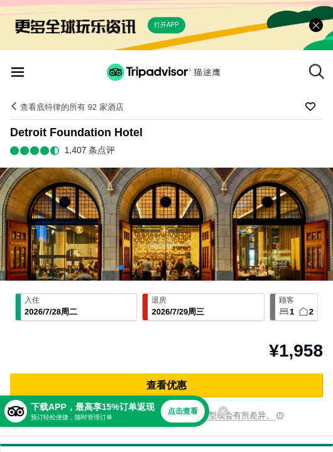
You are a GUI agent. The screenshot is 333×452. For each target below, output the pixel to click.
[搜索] (317, 71)
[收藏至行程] (310, 107)
